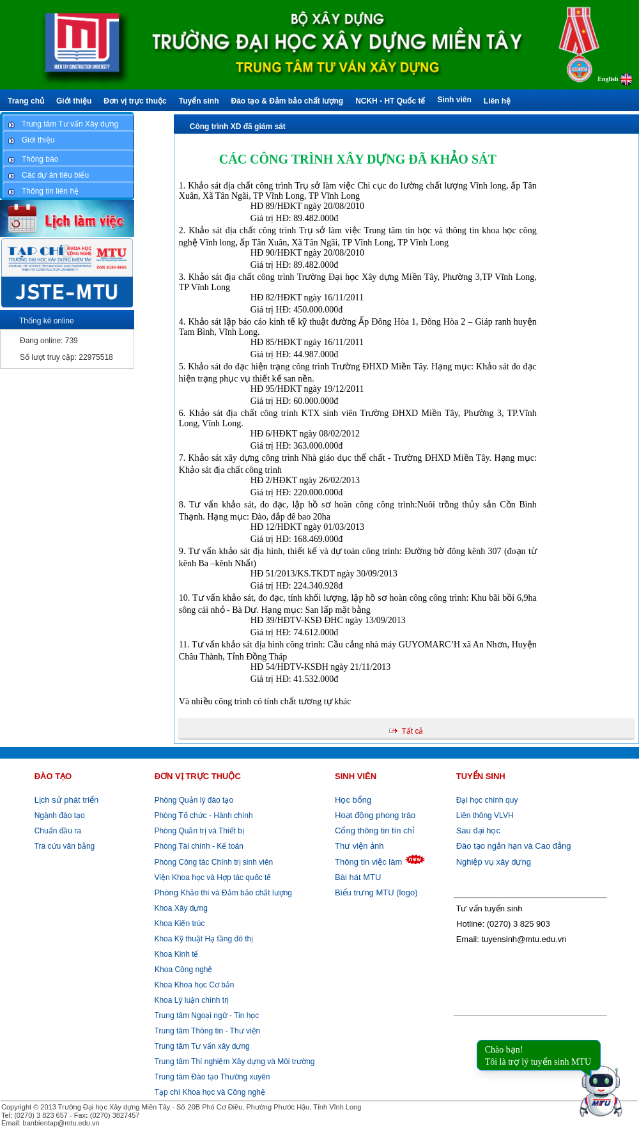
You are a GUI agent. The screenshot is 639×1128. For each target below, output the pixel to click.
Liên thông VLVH (485, 815)
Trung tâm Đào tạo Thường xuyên (212, 1076)
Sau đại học (478, 830)
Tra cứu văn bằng (65, 846)
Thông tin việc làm (368, 862)
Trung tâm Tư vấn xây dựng (202, 1046)
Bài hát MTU (358, 877)
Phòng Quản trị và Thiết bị (198, 830)
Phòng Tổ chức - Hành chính (202, 815)
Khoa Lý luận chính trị (190, 1000)
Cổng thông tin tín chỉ (374, 830)
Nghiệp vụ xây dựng (493, 862)
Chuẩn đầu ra (58, 830)
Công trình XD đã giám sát (238, 126)
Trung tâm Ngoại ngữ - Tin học (207, 1015)
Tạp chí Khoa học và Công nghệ (210, 1092)
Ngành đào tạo (60, 815)
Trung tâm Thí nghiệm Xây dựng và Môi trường (235, 1061)
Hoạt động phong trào (375, 815)
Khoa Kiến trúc (178, 923)
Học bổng (353, 800)
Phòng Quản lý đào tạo (194, 800)
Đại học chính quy (487, 800)
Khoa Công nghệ (183, 969)
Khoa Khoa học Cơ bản (193, 984)
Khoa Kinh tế (175, 954)
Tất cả (412, 731)
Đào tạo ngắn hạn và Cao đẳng (513, 846)
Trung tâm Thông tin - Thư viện (208, 1030)
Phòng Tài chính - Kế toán (197, 846)
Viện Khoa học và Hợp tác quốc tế (211, 877)
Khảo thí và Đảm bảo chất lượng (222, 892)
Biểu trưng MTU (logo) (376, 892)
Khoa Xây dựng (180, 908)
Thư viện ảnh (359, 846)
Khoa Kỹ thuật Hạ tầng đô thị (202, 938)
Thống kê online (46, 320)
